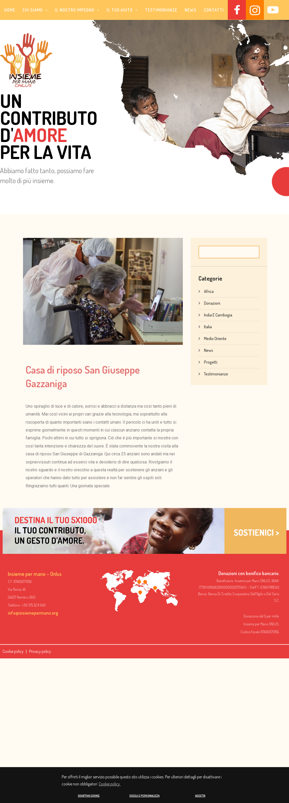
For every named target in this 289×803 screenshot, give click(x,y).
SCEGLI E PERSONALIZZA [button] (144, 795)
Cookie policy (13, 651)
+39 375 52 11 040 (33, 605)
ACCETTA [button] (200, 795)
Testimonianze (161, 10)
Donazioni (212, 302)
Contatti (214, 10)
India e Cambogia (218, 314)
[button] (35, 10)
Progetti (210, 361)
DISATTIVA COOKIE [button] (89, 795)
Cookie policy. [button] (110, 783)
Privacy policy (40, 651)
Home (9, 10)
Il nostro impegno (77, 10)
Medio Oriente (215, 338)
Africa (209, 291)
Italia (208, 326)
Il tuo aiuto (122, 10)
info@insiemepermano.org (33, 613)
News (190, 10)
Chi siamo (35, 10)
